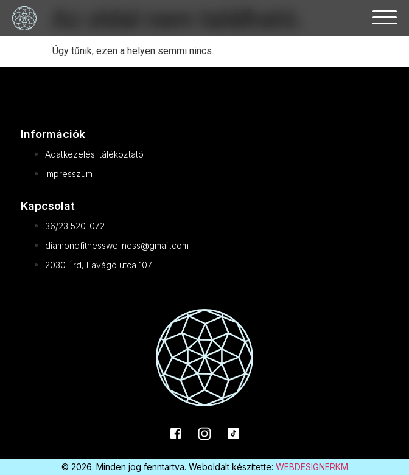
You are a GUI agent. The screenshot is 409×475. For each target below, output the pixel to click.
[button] (384, 16)
